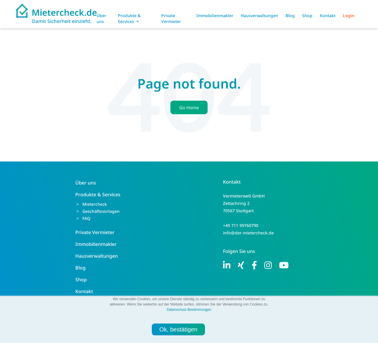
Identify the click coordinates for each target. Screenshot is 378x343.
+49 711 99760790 (240, 225)
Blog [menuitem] (80, 267)
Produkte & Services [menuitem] (97, 194)
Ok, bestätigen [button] (178, 329)
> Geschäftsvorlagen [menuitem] (98, 211)
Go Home (189, 107)
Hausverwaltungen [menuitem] (96, 256)
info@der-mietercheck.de (248, 233)
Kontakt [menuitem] (84, 291)
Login (348, 15)
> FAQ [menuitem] (83, 218)
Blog (290, 15)
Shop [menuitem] (81, 279)
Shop (307, 15)
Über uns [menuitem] (85, 182)
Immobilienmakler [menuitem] (96, 244)
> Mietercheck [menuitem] (91, 204)
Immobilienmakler (214, 15)
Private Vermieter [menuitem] (95, 232)
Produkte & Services (129, 18)
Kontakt (327, 15)
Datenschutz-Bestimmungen (189, 310)
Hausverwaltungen (259, 15)
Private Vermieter (171, 18)
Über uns (101, 18)
